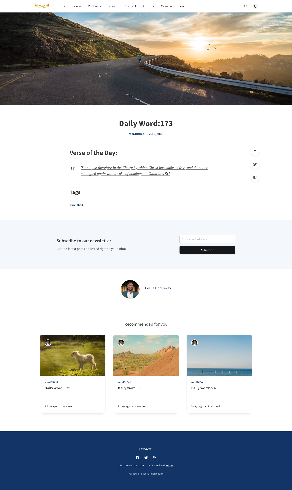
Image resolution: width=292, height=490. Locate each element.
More (167, 6)
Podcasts (94, 6)
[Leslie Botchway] (130, 289)
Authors (148, 6)
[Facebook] (255, 177)
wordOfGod (137, 133)
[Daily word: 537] (219, 399)
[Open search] (246, 6)
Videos (76, 6)
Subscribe (207, 250)
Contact (130, 6)
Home (60, 6)
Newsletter (146, 448)
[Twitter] (255, 164)
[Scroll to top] (255, 151)
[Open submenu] (182, 6)
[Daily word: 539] (72, 399)
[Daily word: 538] (146, 399)
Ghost (169, 465)
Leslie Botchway (158, 288)
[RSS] (154, 458)
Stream (113, 6)
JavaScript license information (146, 473)
